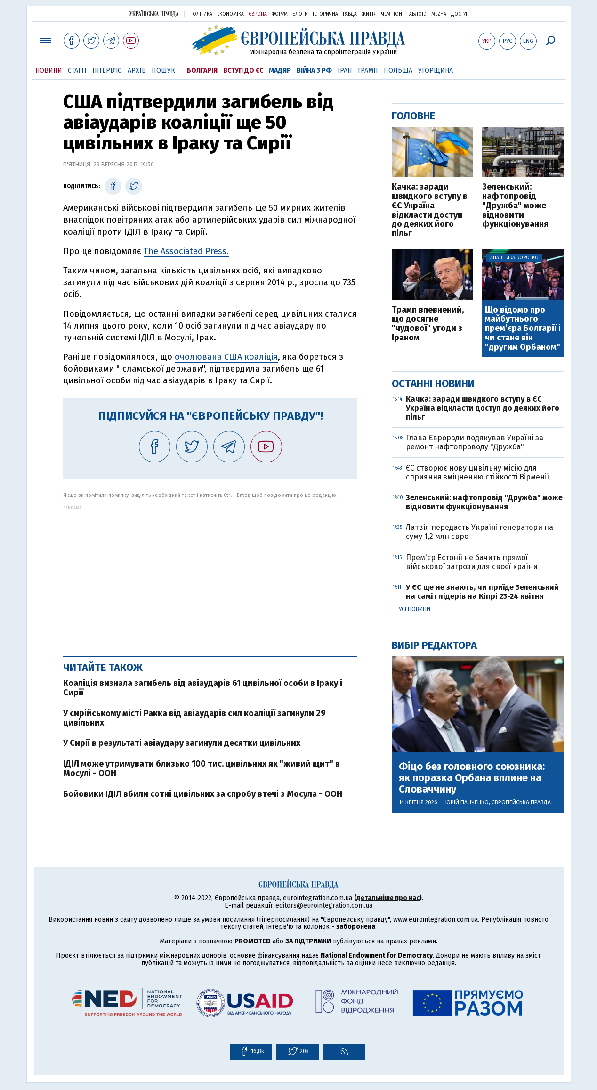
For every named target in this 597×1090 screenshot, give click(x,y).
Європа (258, 14)
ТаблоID (417, 14)
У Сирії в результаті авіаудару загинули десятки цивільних (181, 743)
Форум (280, 14)
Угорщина (435, 70)
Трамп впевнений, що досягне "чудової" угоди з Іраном (428, 324)
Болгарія (202, 70)
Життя (369, 14)
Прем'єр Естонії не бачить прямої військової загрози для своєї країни (472, 562)
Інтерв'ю (107, 70)
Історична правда (335, 14)
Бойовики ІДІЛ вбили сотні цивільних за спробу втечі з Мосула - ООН (202, 794)
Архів (137, 70)
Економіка (230, 14)
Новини (48, 70)
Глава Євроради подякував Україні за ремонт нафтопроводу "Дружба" (474, 442)
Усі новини (414, 609)
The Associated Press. (186, 251)
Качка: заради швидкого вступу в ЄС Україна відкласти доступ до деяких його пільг (430, 210)
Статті (77, 70)
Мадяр (280, 70)
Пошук (163, 70)
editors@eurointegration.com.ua (323, 905)
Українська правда (154, 13)
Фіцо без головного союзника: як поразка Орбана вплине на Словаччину (472, 778)
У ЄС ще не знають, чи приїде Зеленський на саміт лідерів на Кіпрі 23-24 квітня (482, 592)
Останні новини (433, 383)
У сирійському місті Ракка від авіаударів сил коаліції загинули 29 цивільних (194, 718)
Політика (200, 14)
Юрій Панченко (467, 802)
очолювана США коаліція (226, 357)
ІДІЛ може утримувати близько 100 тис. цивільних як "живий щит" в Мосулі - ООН (201, 768)
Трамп (367, 70)
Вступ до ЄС (243, 70)
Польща (398, 70)
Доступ (460, 14)
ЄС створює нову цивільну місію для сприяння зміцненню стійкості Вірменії (477, 472)
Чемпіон (391, 14)
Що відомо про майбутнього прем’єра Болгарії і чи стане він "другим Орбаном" (523, 329)
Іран (345, 70)
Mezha (438, 14)
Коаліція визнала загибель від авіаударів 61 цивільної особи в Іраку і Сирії (202, 688)
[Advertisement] (210, 576)
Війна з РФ (314, 70)
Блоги (300, 14)
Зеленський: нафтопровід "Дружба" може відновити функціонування (515, 205)
